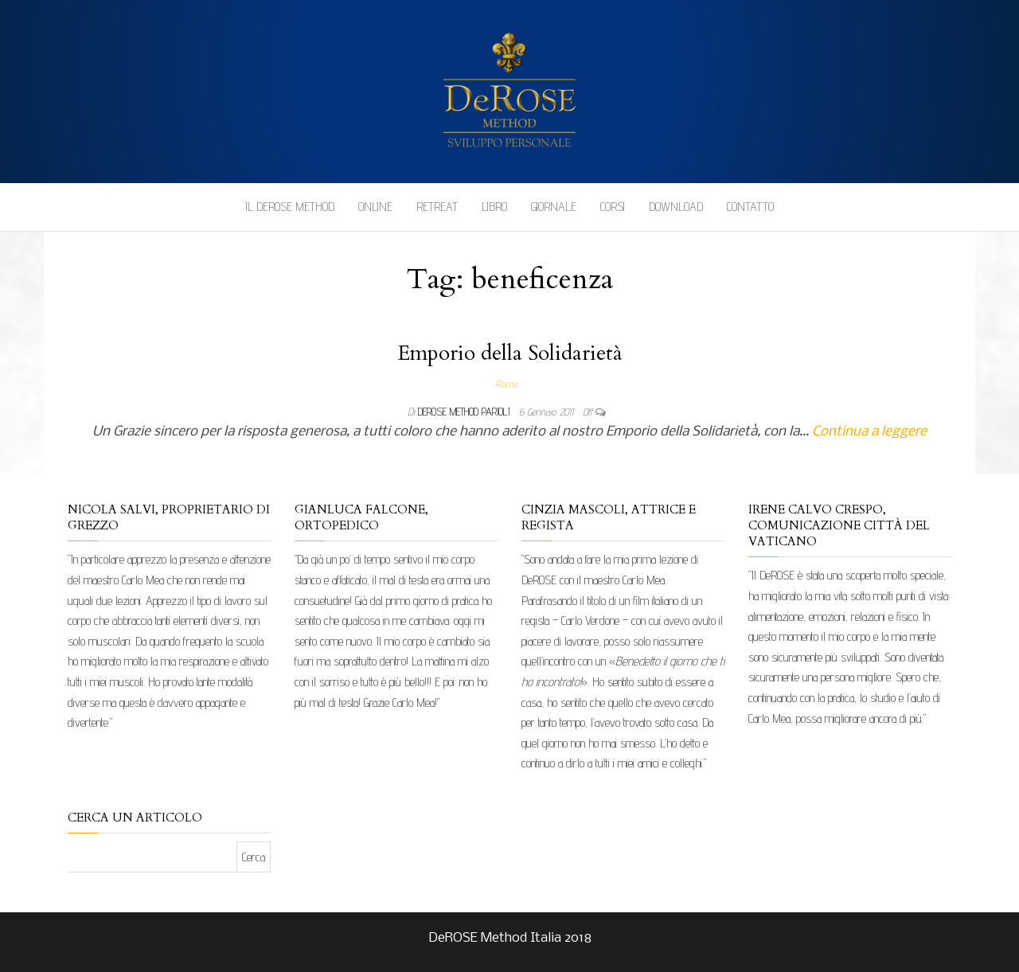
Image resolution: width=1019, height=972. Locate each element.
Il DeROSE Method (289, 206)
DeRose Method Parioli (465, 411)
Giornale (553, 206)
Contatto (750, 206)
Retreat (437, 206)
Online (375, 206)
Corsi (612, 206)
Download (676, 206)
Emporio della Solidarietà (510, 353)
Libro (494, 206)
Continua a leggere (869, 431)
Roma (506, 383)
